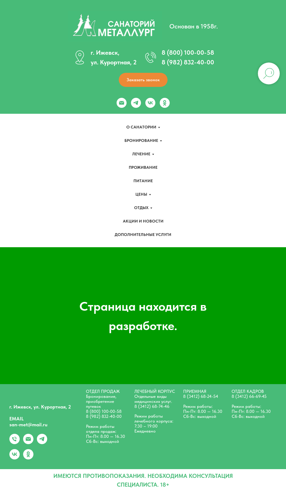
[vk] (150, 103)
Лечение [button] (141, 154)
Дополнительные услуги (143, 234)
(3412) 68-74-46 (153, 406)
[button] (143, 80)
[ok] (165, 103)
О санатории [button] (141, 127)
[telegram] (136, 103)
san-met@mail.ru (28, 425)
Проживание (143, 167)
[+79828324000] (14, 442)
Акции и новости (143, 221)
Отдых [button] (141, 207)
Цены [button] (141, 194)
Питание (143, 180)
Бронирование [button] (141, 140)
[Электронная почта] (122, 103)
